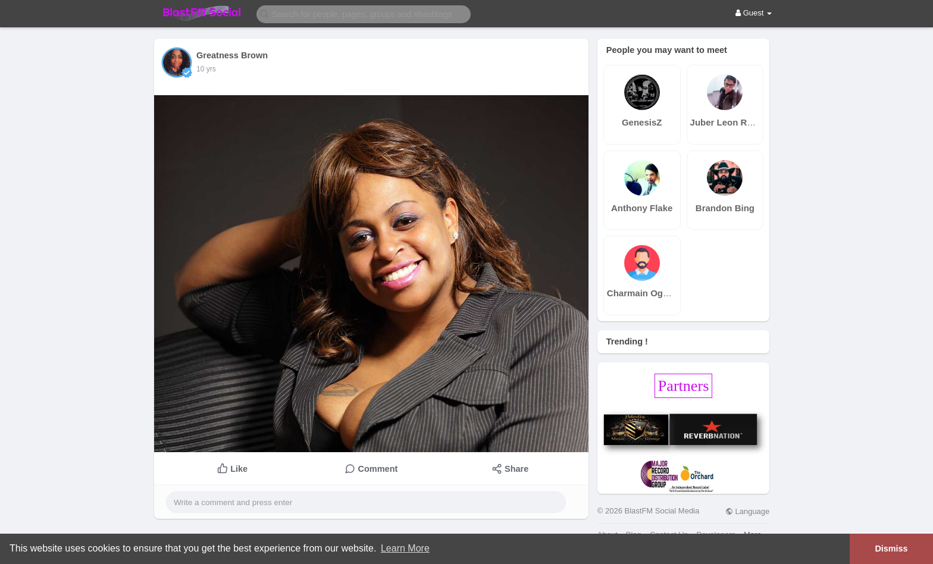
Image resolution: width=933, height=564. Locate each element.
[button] (363, 13)
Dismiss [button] (891, 548)
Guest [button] (753, 12)
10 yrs (206, 69)
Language (747, 511)
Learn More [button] (405, 548)
